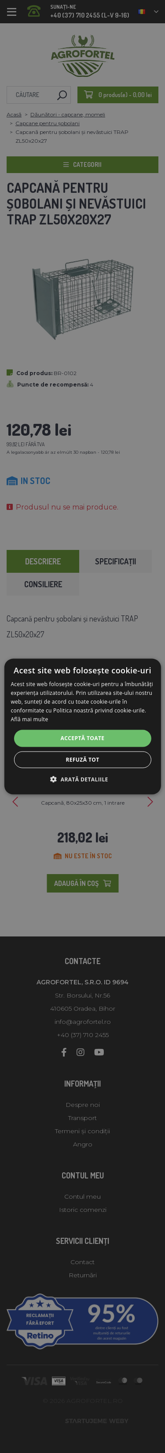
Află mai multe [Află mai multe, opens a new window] (29, 719)
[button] (82, 778)
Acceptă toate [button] (83, 738)
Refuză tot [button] (82, 759)
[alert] (82, 726)
